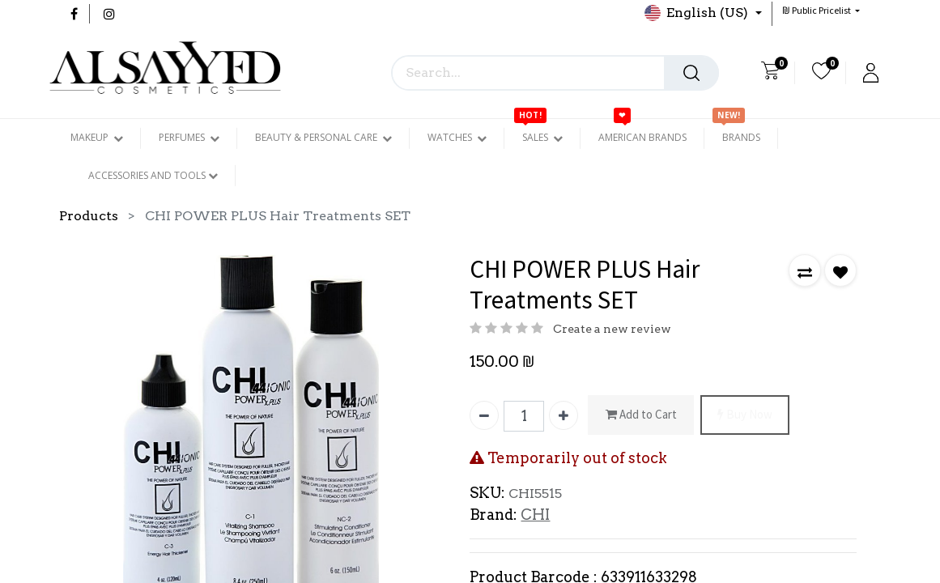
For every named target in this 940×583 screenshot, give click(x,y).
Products (88, 215)
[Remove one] (484, 415)
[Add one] (563, 415)
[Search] (691, 73)
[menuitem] (642, 137)
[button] (821, 10)
